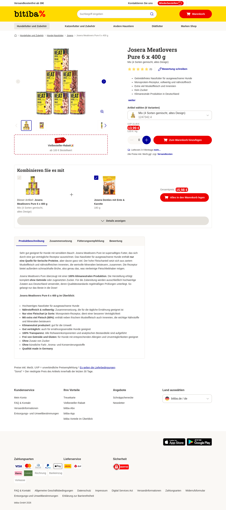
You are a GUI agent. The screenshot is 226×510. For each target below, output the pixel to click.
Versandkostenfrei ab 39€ (29, 3)
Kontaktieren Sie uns (140, 3)
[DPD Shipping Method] (77, 466)
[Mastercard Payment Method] (28, 466)
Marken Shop (189, 26)
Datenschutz (84, 490)
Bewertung (115, 241)
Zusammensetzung (61, 241)
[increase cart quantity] (146, 140)
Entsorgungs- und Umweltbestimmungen (36, 413)
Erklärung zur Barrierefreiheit (78, 495)
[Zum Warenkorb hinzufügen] (182, 140)
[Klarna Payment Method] (18, 473)
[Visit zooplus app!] (174, 444)
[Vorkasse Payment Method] (20, 480)
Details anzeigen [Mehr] (113, 221)
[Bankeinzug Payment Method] (55, 473)
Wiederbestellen (170, 3)
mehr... (157, 150)
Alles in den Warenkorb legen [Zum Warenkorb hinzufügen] (186, 197)
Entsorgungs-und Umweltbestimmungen (36, 495)
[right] (104, 81)
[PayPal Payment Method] (48, 466)
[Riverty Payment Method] (28, 473)
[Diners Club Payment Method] (38, 466)
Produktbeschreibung (31, 241)
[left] (18, 81)
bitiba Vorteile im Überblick (78, 418)
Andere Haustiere (123, 26)
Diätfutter (157, 26)
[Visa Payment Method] (18, 466)
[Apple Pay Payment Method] (58, 466)
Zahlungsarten (173, 490)
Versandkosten (165, 154)
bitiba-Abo (69, 408)
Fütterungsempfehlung (90, 241)
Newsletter (119, 402)
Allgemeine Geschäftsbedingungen (54, 490)
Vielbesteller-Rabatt (74, 402)
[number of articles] (139, 140)
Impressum (101, 490)
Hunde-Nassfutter (55, 35)
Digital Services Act (122, 490)
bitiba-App (69, 413)
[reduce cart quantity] (131, 140)
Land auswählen (173, 390)
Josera (70, 35)
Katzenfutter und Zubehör (80, 26)
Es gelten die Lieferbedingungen (97, 367)
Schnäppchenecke (123, 397)
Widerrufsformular (195, 490)
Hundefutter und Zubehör (32, 26)
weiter (131, 100)
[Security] (121, 467)
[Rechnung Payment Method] (40, 473)
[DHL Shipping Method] (68, 466)
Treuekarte (69, 397)
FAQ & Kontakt (22, 402)
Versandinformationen (26, 408)
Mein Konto (20, 397)
